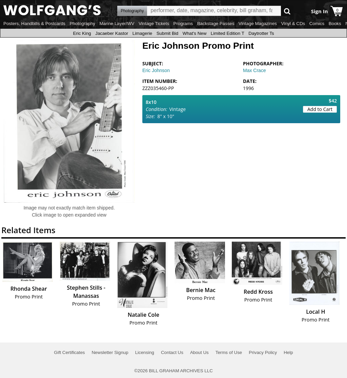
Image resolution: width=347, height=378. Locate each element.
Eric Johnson (156, 70)
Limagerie (142, 33)
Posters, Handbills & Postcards (34, 23)
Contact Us (172, 352)
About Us (199, 352)
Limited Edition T (227, 33)
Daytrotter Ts (261, 33)
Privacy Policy (263, 352)
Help (288, 352)
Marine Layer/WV (116, 23)
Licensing (144, 352)
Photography (82, 23)
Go (287, 11)
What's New (195, 33)
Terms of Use (229, 352)
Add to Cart (319, 109)
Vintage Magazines (258, 23)
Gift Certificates (69, 352)
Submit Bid (167, 33)
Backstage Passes (215, 23)
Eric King (82, 33)
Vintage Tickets (154, 23)
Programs (183, 23)
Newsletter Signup (109, 352)
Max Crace (254, 70)
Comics (316, 23)
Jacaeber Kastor (111, 33)
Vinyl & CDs (293, 23)
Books (335, 23)
